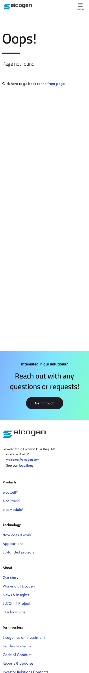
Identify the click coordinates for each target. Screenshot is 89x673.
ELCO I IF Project (16, 603)
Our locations (14, 612)
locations (26, 465)
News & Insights (16, 594)
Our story (11, 577)
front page (56, 83)
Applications (13, 543)
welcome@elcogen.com (22, 459)
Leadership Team (17, 646)
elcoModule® (13, 509)
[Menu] (80, 7)
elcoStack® (11, 501)
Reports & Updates (18, 663)
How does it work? (17, 535)
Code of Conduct (17, 654)
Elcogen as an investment (24, 637)
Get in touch (44, 403)
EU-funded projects (18, 552)
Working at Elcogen (19, 586)
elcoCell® (10, 492)
